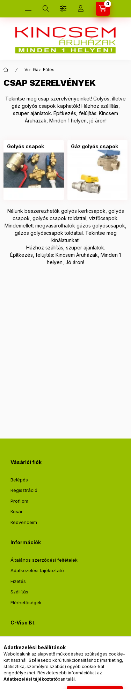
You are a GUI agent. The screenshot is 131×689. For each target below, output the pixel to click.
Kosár (16, 511)
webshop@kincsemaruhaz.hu (51, 653)
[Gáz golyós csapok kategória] (94, 146)
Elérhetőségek (26, 602)
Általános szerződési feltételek (44, 560)
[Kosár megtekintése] (103, 9)
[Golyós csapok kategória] (25, 146)
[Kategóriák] (28, 9)
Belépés (19, 479)
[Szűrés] (63, 9)
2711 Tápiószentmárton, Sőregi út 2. (57, 640)
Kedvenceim (23, 522)
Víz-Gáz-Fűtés (39, 69)
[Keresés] (46, 9)
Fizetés (18, 581)
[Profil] (81, 9)
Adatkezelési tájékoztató (37, 570)
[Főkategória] (5, 70)
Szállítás (19, 591)
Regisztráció (23, 490)
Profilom (19, 501)
